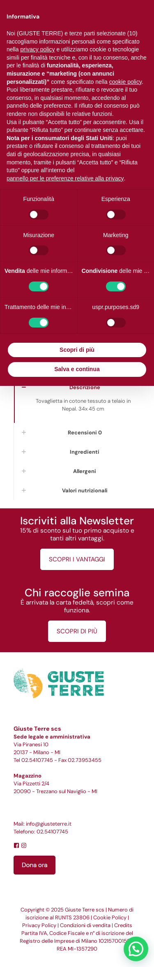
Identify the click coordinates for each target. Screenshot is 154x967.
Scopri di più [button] (77, 349)
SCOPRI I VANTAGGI (77, 559)
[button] (136, 949)
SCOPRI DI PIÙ (77, 631)
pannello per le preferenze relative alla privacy (65, 178)
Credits (123, 925)
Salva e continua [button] (76, 369)
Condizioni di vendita (85, 925)
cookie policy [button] (125, 81)
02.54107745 (37, 760)
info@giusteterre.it (48, 823)
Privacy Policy (39, 925)
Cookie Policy (109, 917)
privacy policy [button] (37, 49)
